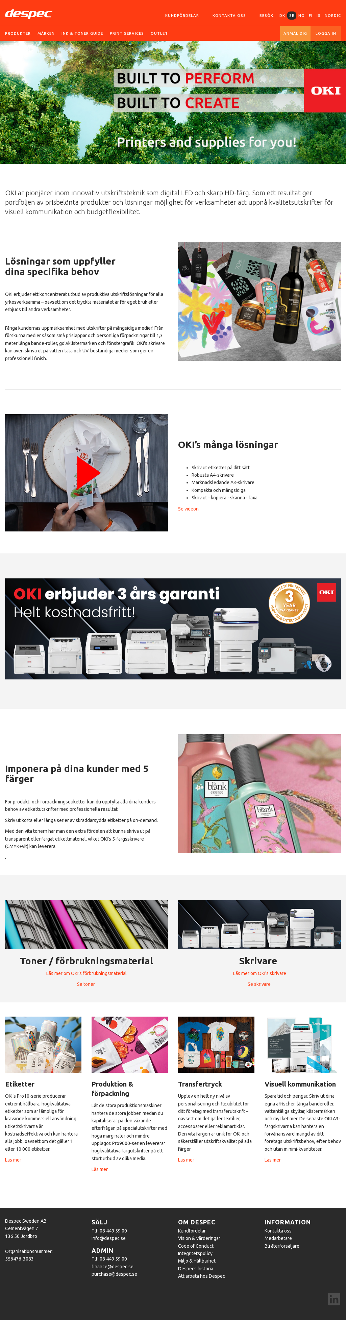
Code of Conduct (196, 1246)
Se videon (188, 509)
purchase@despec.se (114, 1274)
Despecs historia (195, 1268)
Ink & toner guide (82, 33)
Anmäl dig (295, 33)
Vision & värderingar (199, 1238)
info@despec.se (109, 1238)
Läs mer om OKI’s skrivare (259, 973)
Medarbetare (278, 1238)
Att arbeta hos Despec (201, 1276)
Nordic (333, 16)
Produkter (18, 33)
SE (291, 16)
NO (301, 16)
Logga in (326, 33)
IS (319, 16)
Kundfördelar (182, 16)
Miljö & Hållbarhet (197, 1261)
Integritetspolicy (195, 1253)
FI (311, 16)
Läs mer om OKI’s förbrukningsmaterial (86, 973)
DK (282, 16)
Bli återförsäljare (282, 1246)
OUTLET (159, 33)
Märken (46, 33)
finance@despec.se (112, 1266)
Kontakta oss (229, 16)
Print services (127, 33)
